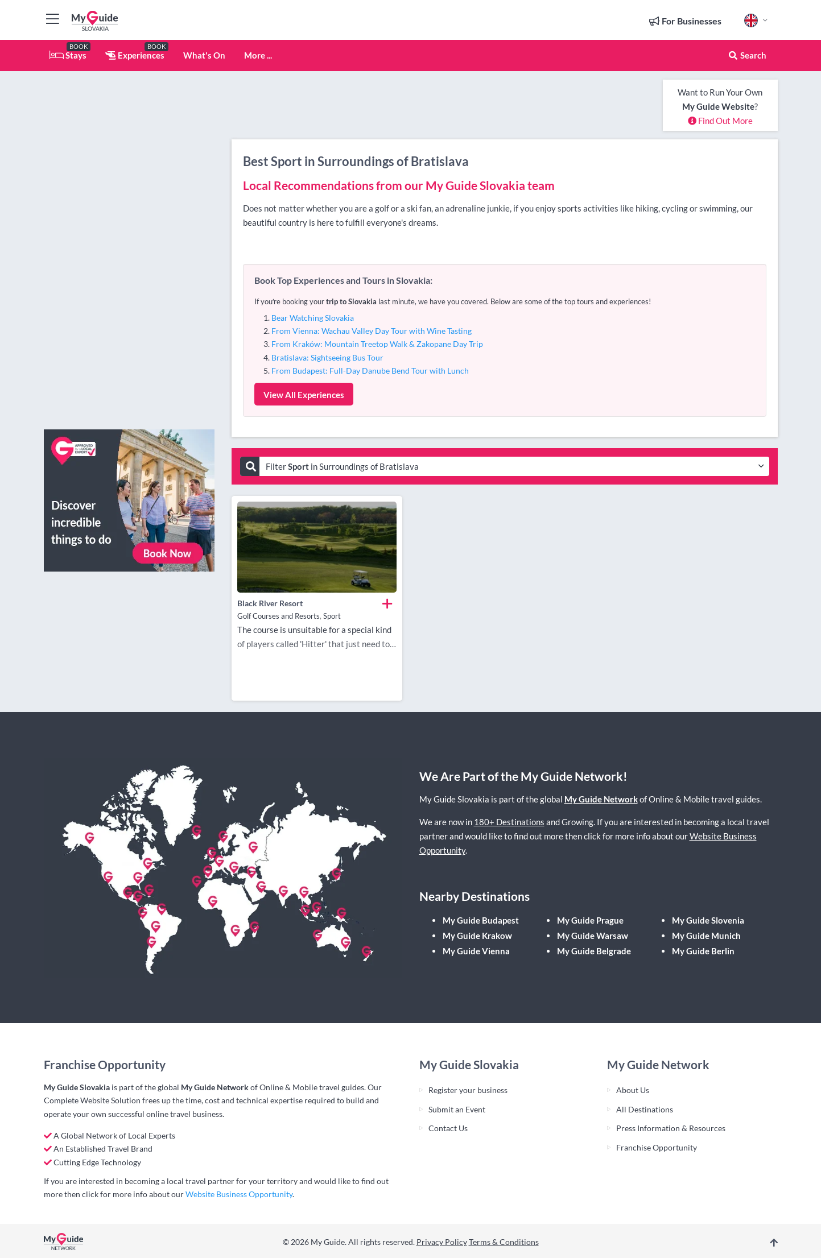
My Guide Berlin (703, 951)
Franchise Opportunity (656, 1147)
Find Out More (720, 120)
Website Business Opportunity (238, 1194)
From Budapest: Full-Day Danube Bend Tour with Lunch (370, 370)
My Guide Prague (590, 920)
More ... (258, 55)
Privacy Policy (441, 1242)
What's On (204, 55)
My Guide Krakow (477, 935)
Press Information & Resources (670, 1128)
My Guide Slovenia (708, 920)
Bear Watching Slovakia (312, 317)
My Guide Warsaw (592, 935)
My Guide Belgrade (594, 951)
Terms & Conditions (504, 1242)
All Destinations (644, 1109)
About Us (632, 1090)
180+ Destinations (509, 822)
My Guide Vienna (476, 951)
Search (747, 55)
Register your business (468, 1090)
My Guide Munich (706, 935)
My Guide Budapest (481, 920)
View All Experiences (303, 395)
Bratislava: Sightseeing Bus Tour (327, 357)
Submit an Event (456, 1109)
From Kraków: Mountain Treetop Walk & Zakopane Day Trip (377, 344)
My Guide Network (601, 799)
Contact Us (448, 1128)
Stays (67, 55)
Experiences (134, 55)
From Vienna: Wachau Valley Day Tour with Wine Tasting (371, 331)
